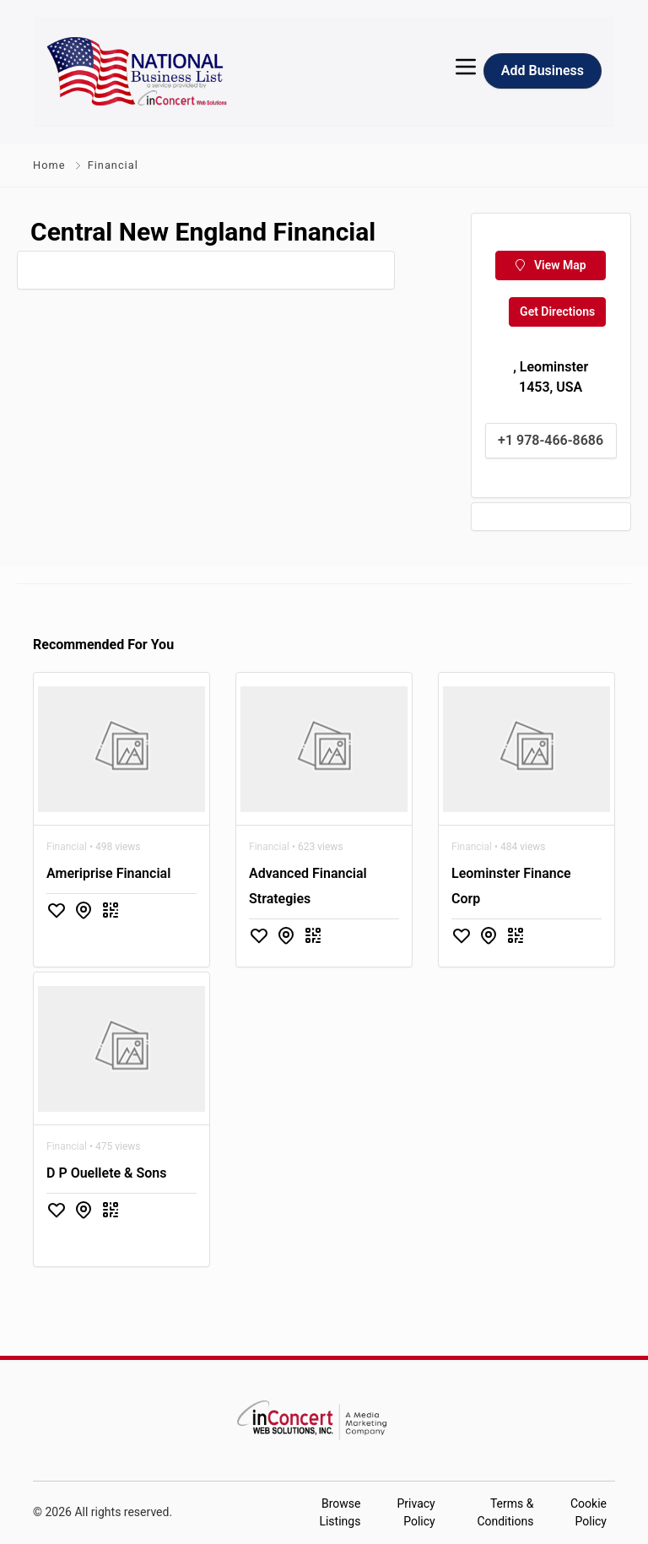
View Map (551, 265)
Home (49, 165)
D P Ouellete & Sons (106, 1173)
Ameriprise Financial (108, 873)
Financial (113, 165)
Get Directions (557, 311)
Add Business (542, 70)
